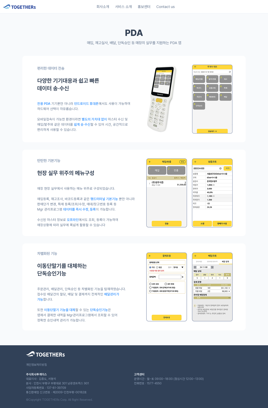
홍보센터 (144, 6)
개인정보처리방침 (36, 364)
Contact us (165, 6)
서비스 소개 (123, 6)
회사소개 (102, 6)
